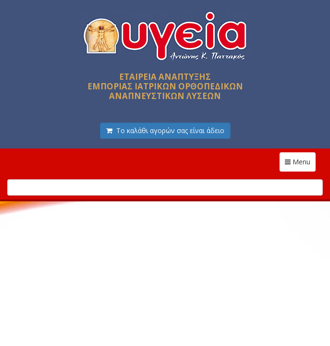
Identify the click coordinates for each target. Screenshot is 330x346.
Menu (300, 161)
